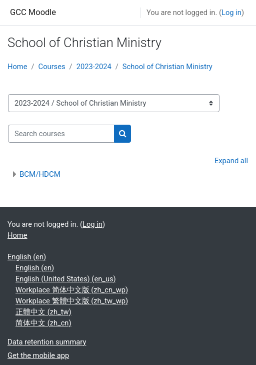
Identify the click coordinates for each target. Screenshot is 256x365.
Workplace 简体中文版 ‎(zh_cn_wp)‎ (72, 289)
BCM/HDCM (40, 174)
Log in (232, 12)
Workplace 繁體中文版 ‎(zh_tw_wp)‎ (72, 300)
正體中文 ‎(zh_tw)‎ (44, 311)
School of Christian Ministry (167, 66)
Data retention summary (47, 341)
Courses (52, 66)
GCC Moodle (33, 12)
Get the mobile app (38, 355)
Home (18, 66)
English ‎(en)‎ (27, 256)
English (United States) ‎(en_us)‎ (66, 278)
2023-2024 (94, 66)
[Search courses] (61, 134)
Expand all (231, 160)
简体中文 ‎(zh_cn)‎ (44, 322)
